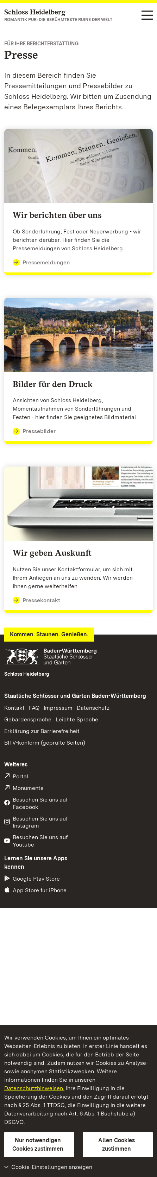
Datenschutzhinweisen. (34, 1088)
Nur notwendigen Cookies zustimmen (37, 1144)
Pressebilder (34, 431)
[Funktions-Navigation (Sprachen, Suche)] (147, 15)
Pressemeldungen (41, 262)
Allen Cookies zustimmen (116, 1144)
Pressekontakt (36, 600)
